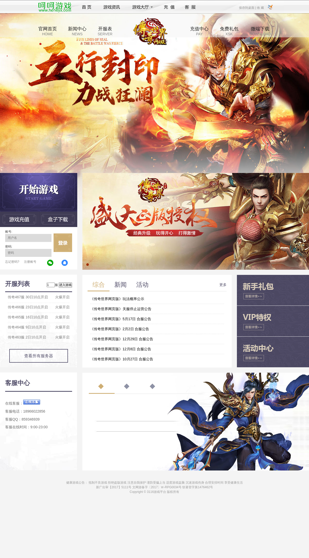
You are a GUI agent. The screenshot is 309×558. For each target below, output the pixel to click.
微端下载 (260, 31)
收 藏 (260, 7)
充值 (169, 7)
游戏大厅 (141, 7)
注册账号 (30, 262)
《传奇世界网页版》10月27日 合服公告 (121, 359)
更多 (223, 285)
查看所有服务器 (38, 356)
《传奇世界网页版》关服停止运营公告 (120, 309)
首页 (86, 7)
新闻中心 (77, 31)
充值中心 (199, 31)
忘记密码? (12, 262)
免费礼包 (229, 31)
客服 (190, 7)
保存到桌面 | (247, 7)
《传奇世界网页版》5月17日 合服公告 (120, 319)
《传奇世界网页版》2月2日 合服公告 (119, 329)
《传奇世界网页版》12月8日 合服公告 (120, 349)
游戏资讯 (112, 7)
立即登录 (63, 242)
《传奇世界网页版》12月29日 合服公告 (121, 339)
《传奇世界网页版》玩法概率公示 (117, 299)
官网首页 (47, 31)
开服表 (105, 31)
